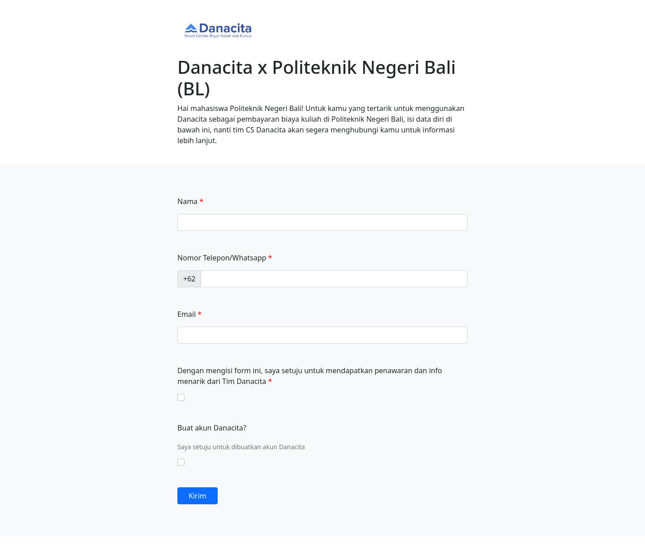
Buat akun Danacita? (211, 428)
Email (186, 314)
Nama (187, 201)
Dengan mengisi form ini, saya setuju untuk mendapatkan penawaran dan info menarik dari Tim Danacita (309, 376)
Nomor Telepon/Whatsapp (221, 258)
